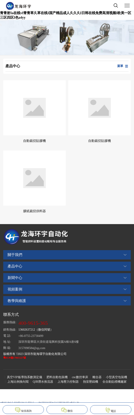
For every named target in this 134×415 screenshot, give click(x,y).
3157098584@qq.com (31, 348)
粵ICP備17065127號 (14, 357)
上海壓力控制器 (68, 381)
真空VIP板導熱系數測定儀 (24, 377)
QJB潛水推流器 (43, 381)
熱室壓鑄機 (90, 381)
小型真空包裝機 (116, 377)
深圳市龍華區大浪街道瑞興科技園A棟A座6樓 (48, 341)
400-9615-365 (33, 323)
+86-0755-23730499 (30, 336)
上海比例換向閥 (18, 381)
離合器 (97, 377)
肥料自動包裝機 (57, 377)
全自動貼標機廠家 (114, 381)
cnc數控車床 (80, 377)
